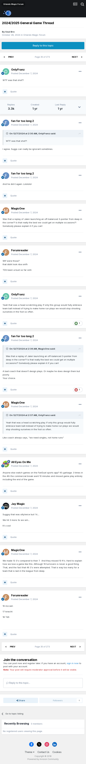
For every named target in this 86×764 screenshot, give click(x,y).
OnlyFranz (18, 69)
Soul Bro (9, 31)
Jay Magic (18, 503)
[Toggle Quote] (7, 133)
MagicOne (18, 208)
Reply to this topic (43, 45)
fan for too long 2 (22, 121)
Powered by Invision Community (43, 759)
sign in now (73, 663)
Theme (29, 752)
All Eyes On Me (21, 462)
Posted (24, 73)
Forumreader (19, 250)
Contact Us (43, 752)
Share (20, 700)
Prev (11, 57)
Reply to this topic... (18, 682)
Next (75, 57)
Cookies (56, 752)
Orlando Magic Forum (34, 35)
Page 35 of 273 (43, 57)
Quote (13, 91)
